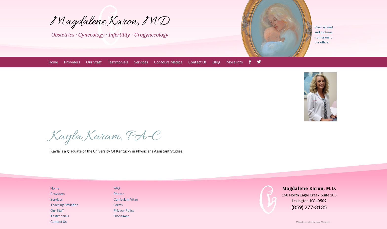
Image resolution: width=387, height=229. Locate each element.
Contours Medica (168, 62)
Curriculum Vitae (126, 199)
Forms (118, 205)
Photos (119, 194)
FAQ (117, 188)
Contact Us (197, 62)
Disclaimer (121, 216)
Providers (72, 62)
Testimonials (118, 62)
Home (53, 62)
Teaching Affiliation (64, 205)
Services (141, 62)
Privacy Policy (124, 210)
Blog (216, 62)
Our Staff (94, 62)
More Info (234, 62)
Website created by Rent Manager (313, 221)
